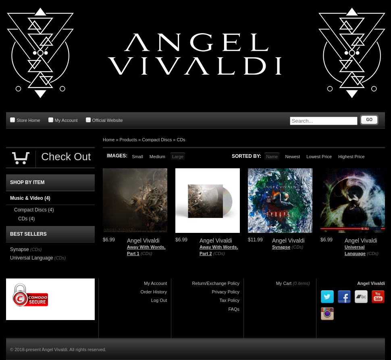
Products (128, 139)
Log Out (159, 300)
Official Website (104, 120)
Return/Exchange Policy (215, 283)
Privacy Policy (225, 291)
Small (137, 156)
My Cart (284, 283)
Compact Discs (157, 139)
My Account (63, 120)
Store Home (25, 120)
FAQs (233, 309)
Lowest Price (319, 156)
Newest (292, 156)
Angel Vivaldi (371, 283)
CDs (181, 139)
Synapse (281, 247)
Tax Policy (229, 300)
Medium (157, 156)
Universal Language (31, 258)
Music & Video (30, 198)
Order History (154, 291)
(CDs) (146, 253)
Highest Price (351, 156)
